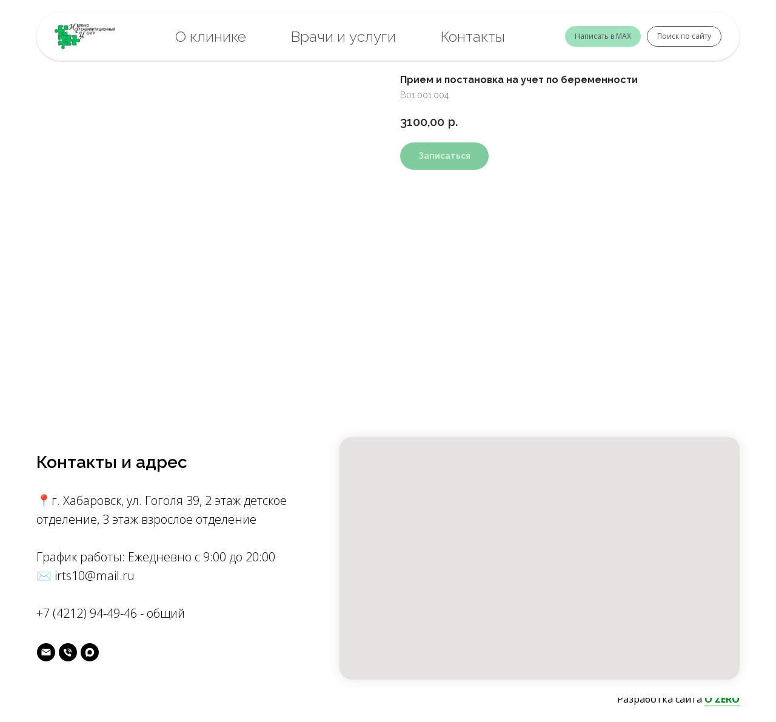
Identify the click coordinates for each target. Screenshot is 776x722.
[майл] (46, 652)
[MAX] (90, 652)
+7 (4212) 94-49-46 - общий (110, 613)
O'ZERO (722, 699)
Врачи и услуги (343, 36)
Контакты (473, 36)
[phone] (68, 652)
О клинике (210, 36)
